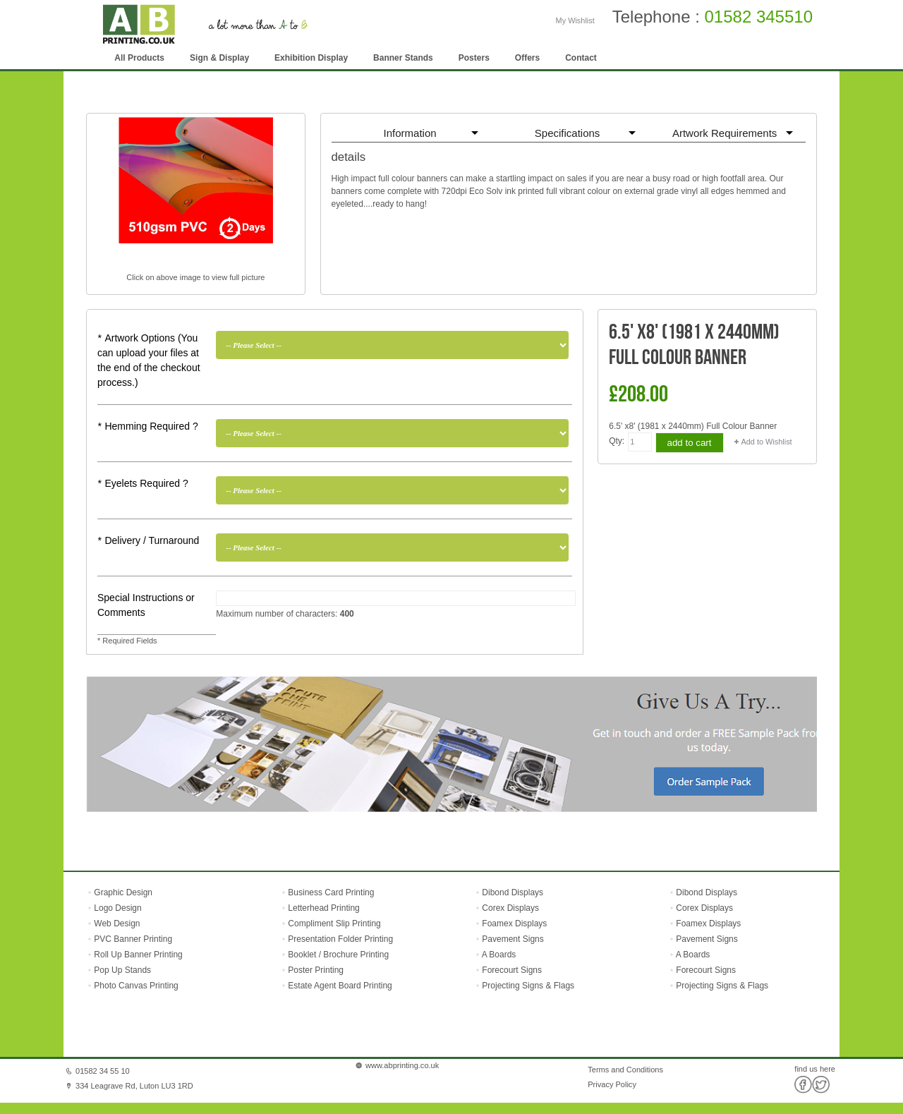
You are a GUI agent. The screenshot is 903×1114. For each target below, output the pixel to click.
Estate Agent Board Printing (340, 986)
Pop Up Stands (121, 970)
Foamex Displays (514, 923)
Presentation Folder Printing (340, 939)
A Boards (499, 954)
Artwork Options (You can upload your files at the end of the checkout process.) (148, 360)
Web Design (116, 923)
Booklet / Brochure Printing (338, 954)
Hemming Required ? (147, 426)
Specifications (567, 133)
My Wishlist (575, 20)
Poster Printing (316, 970)
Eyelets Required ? (142, 483)
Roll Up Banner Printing (137, 954)
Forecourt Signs (512, 970)
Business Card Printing (330, 892)
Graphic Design (122, 892)
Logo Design (117, 908)
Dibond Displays (512, 892)
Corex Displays (510, 908)
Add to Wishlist (766, 441)
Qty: (616, 441)
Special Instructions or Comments (146, 605)
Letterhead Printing (323, 908)
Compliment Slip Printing (334, 923)
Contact (581, 58)
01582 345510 (759, 16)
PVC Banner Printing (132, 939)
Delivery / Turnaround (148, 540)
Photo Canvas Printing (135, 986)
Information (410, 133)
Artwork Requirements (724, 133)
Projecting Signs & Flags (528, 986)
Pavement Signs (512, 939)
